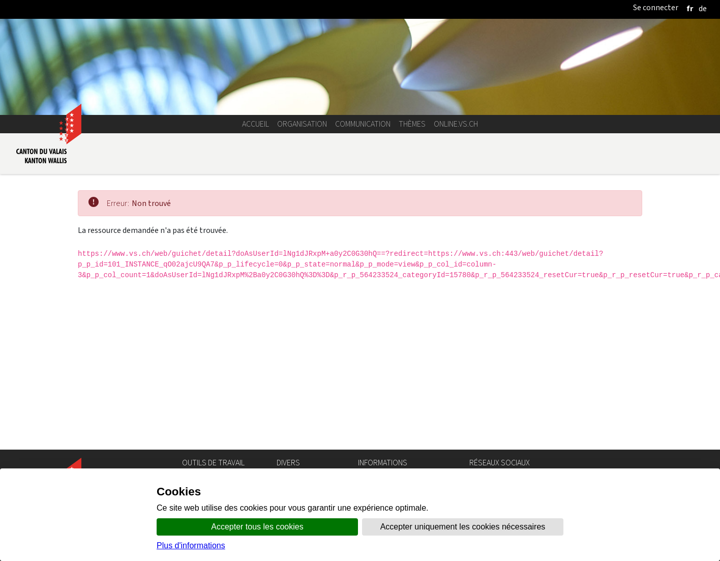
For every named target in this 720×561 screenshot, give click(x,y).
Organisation (302, 124)
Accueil (255, 124)
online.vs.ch (456, 124)
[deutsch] (703, 8)
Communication (363, 124)
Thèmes (412, 124)
